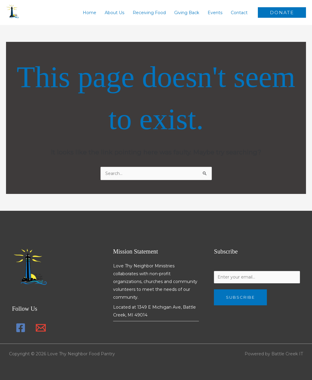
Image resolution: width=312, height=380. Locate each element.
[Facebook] (20, 327)
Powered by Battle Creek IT (274, 354)
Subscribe (240, 297)
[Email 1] (40, 327)
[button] (282, 12)
